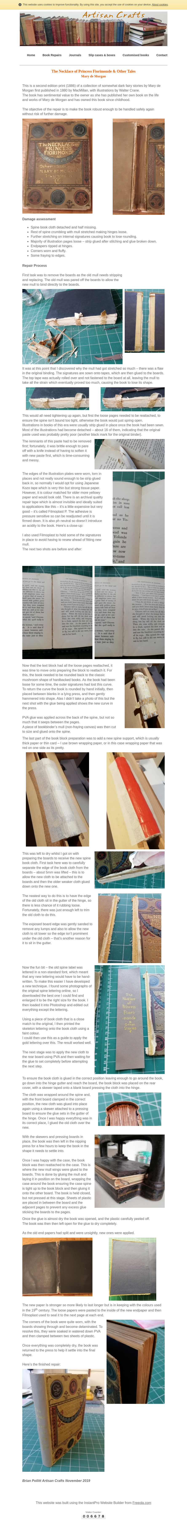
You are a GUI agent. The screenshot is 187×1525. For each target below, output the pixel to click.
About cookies (160, 4)
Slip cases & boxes (102, 55)
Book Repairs (52, 55)
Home (31, 55)
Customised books (136, 55)
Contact (161, 55)
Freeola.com (141, 1503)
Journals (75, 55)
